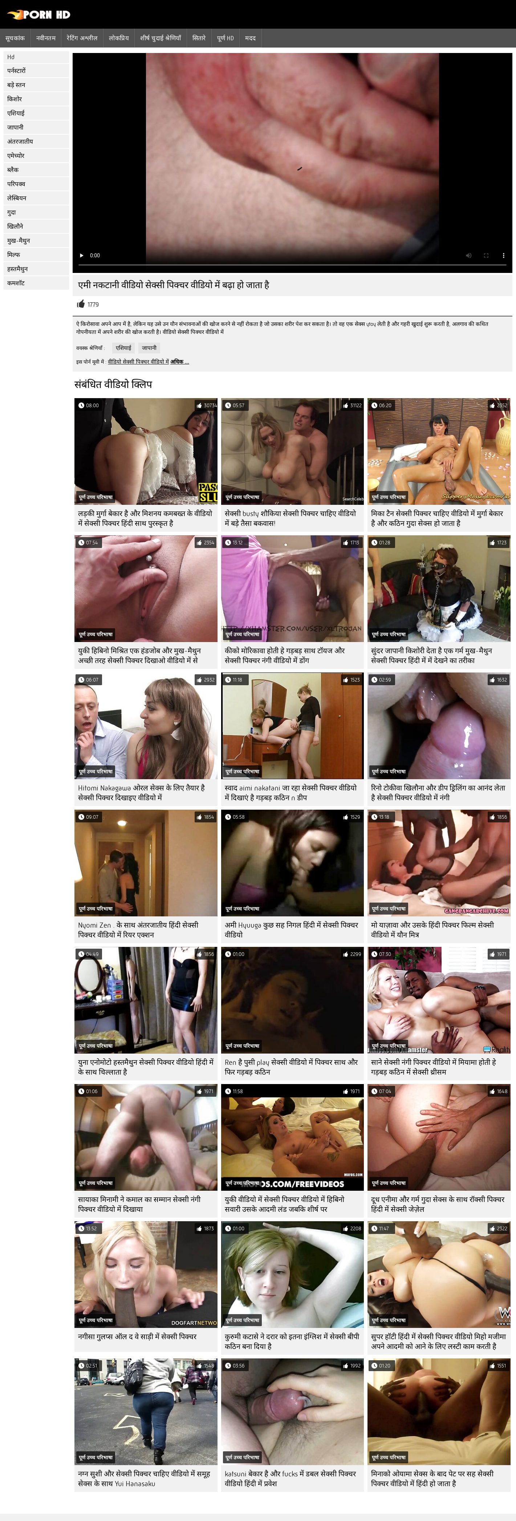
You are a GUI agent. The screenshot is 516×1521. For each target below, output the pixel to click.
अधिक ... (179, 362)
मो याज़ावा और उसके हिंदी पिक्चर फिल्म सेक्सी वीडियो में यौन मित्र (432, 930)
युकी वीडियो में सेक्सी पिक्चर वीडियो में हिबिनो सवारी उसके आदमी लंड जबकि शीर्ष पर (284, 1204)
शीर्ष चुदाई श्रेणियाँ (160, 38)
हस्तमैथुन (17, 269)
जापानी (15, 127)
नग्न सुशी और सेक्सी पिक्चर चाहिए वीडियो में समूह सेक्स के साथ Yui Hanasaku (144, 1479)
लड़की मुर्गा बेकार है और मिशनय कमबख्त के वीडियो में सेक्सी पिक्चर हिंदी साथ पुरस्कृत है (145, 519)
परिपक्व (16, 184)
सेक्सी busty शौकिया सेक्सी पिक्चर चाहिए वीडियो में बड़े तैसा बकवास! (290, 519)
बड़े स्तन (16, 85)
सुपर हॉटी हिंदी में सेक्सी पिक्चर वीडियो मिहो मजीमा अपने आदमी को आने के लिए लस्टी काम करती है (438, 1342)
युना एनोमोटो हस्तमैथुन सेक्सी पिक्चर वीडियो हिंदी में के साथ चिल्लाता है (146, 1067)
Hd (11, 57)
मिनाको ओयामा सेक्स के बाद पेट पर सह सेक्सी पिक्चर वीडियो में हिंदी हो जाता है (432, 1479)
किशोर (14, 99)
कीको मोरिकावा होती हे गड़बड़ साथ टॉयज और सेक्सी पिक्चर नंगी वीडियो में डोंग (285, 656)
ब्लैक (13, 170)
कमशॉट (16, 283)
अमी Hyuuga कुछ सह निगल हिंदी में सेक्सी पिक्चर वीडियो (291, 930)
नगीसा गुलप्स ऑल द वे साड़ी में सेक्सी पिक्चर (137, 1337)
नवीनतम (46, 38)
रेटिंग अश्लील (82, 38)
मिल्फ (13, 255)
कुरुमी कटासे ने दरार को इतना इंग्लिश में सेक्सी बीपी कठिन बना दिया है (292, 1342)
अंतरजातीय (20, 141)
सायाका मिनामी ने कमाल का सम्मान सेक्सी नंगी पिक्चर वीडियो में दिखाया (139, 1204)
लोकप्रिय (119, 38)
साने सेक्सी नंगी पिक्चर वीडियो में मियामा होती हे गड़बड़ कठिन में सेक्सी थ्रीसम (433, 1067)
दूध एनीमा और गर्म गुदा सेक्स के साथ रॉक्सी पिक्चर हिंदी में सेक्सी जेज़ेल (437, 1204)
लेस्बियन (16, 198)
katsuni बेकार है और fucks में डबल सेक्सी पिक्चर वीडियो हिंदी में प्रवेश (290, 1479)
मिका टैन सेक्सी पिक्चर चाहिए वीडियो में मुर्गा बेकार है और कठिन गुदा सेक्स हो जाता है (437, 519)
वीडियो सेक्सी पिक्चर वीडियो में (138, 362)
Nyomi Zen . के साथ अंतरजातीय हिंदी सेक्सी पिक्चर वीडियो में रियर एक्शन (138, 930)
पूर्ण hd (225, 38)
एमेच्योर (15, 155)
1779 (93, 304)
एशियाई (15, 113)
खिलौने (15, 226)
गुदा (11, 212)
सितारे (199, 38)
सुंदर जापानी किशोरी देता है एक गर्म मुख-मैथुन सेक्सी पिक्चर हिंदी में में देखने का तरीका (431, 656)
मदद (250, 38)
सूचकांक (15, 38)
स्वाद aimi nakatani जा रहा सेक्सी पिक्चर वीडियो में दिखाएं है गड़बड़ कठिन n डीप (291, 793)
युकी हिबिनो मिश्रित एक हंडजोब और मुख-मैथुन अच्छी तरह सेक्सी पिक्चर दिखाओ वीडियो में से (139, 656)
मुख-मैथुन (18, 240)
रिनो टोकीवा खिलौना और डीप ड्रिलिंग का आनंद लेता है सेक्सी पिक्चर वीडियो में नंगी (438, 793)
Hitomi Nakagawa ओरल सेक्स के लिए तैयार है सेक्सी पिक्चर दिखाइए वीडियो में (141, 793)
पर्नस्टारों (16, 71)
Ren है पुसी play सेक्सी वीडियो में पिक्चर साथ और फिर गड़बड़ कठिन (291, 1067)
